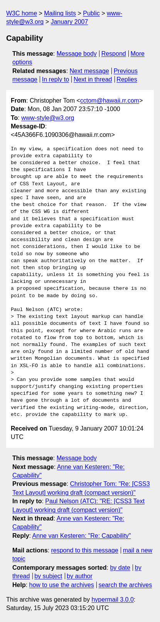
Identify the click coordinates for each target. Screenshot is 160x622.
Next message (89, 71)
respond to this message (84, 550)
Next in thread (93, 79)
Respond (113, 53)
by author (80, 576)
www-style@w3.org (47, 118)
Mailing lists (60, 13)
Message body (77, 53)
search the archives (125, 585)
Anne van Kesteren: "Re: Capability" (81, 535)
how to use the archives (61, 585)
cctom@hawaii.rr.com (109, 100)
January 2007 (69, 21)
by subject (48, 576)
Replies (126, 79)
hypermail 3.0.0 (112, 599)
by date (120, 567)
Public (91, 13)
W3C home (21, 13)
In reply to (55, 79)
